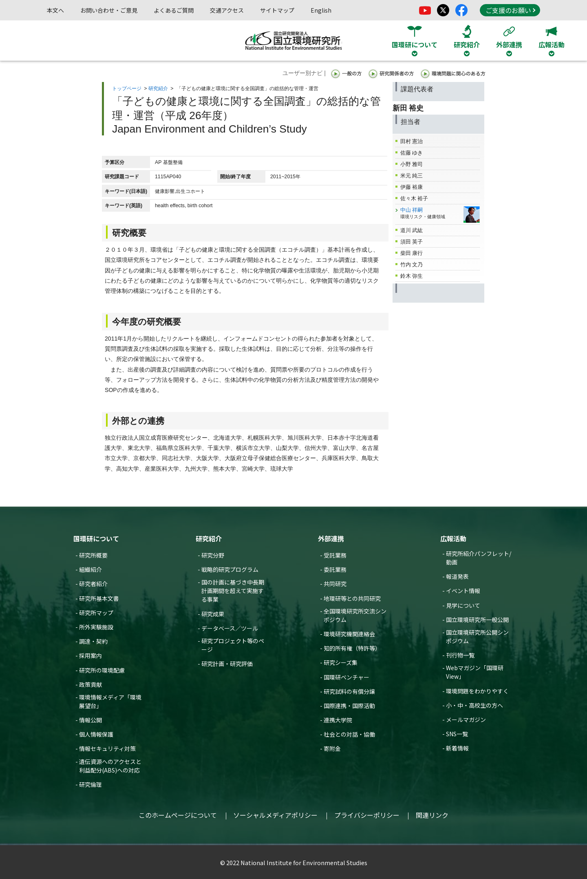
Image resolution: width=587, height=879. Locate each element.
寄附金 (332, 748)
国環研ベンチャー (346, 677)
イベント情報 (463, 591)
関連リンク (432, 815)
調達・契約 (93, 641)
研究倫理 (90, 784)
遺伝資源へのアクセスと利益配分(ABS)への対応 (110, 765)
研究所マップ (96, 613)
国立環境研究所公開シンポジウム (477, 636)
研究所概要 (93, 555)
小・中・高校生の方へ (474, 705)
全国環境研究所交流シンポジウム (355, 615)
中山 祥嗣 (411, 210)
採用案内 (90, 655)
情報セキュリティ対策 (107, 748)
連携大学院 (338, 720)
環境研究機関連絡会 (349, 634)
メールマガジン (466, 719)
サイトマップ (277, 10)
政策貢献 (90, 684)
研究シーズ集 (340, 662)
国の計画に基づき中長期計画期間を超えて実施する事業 (232, 590)
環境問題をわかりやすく (477, 691)
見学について (463, 605)
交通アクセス (227, 10)
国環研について (96, 538)
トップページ (126, 88)
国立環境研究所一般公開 (477, 620)
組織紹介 (90, 569)
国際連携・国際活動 (349, 706)
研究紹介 (158, 88)
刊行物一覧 (460, 655)
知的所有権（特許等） (352, 648)
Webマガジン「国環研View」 (474, 672)
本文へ (55, 10)
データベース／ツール (229, 628)
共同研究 (335, 584)
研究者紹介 (93, 584)
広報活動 (453, 538)
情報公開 (90, 720)
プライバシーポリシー (366, 815)
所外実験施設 (96, 627)
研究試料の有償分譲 (349, 691)
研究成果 (212, 614)
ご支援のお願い (510, 10)
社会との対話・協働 (349, 734)
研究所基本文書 (99, 598)
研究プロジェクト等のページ (232, 645)
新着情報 (457, 748)
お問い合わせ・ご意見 (108, 10)
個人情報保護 (96, 734)
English (321, 10)
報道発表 (457, 576)
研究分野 (212, 555)
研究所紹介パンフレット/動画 (478, 557)
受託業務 (335, 555)
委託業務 (335, 569)
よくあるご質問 (174, 10)
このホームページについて (178, 815)
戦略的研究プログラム (229, 569)
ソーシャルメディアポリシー (275, 815)
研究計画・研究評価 (227, 664)
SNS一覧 (457, 734)
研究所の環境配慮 (102, 670)
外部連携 (331, 538)
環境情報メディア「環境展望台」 (110, 701)
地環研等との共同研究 (352, 598)
